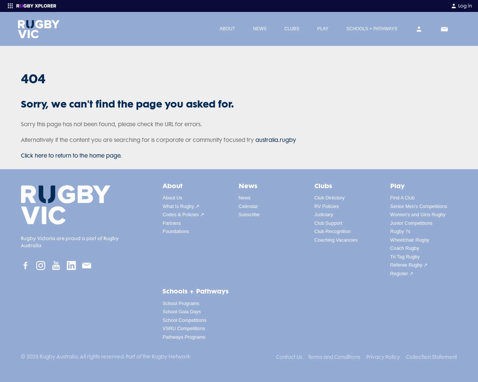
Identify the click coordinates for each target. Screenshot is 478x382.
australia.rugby (275, 140)
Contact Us (289, 357)
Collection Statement (431, 357)
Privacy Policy (383, 357)
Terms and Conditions (334, 357)
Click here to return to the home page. (71, 155)
